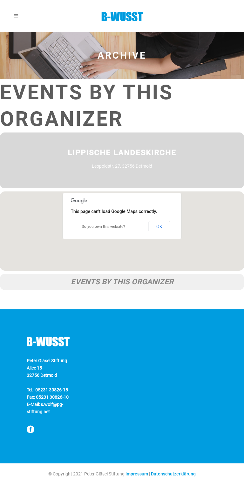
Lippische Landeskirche (122, 152)
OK (159, 226)
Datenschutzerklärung (173, 473)
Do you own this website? (103, 226)
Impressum (136, 473)
